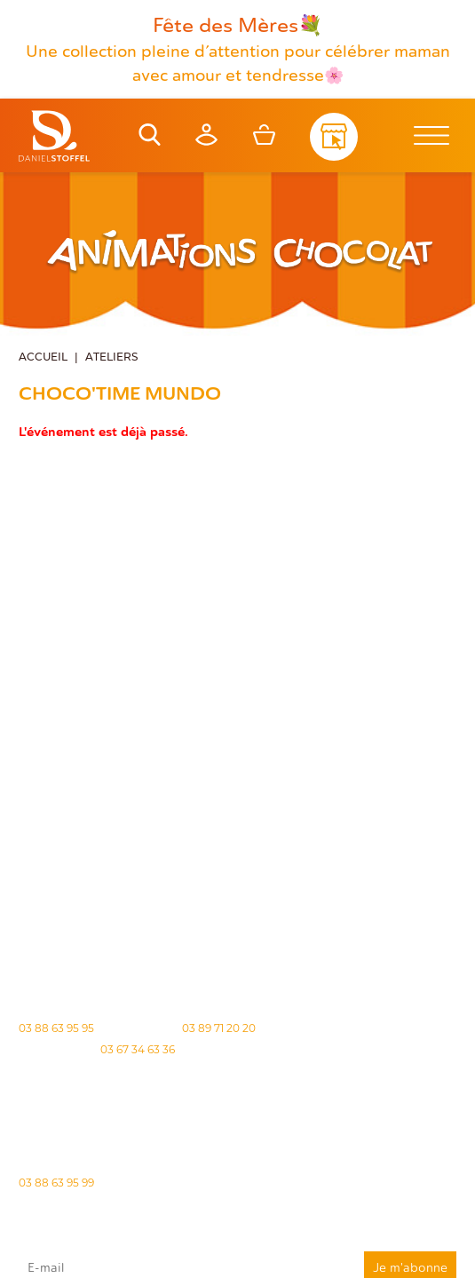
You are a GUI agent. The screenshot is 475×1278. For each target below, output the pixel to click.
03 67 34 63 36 (137, 1049)
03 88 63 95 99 (56, 1182)
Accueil (43, 358)
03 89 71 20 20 (219, 1028)
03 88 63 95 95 (56, 1028)
